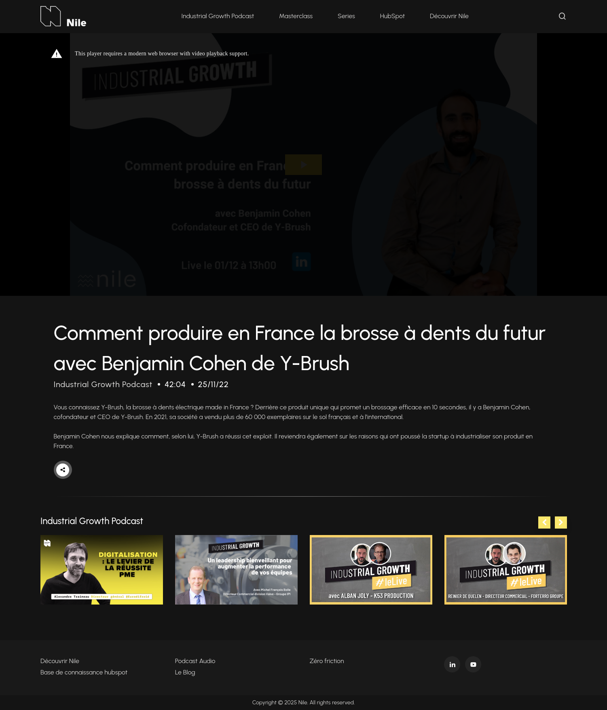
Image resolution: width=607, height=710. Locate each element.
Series (346, 16)
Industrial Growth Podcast (217, 16)
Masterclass (296, 16)
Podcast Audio (195, 661)
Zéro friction (327, 661)
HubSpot (392, 16)
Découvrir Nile (449, 16)
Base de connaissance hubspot (83, 672)
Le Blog (185, 672)
